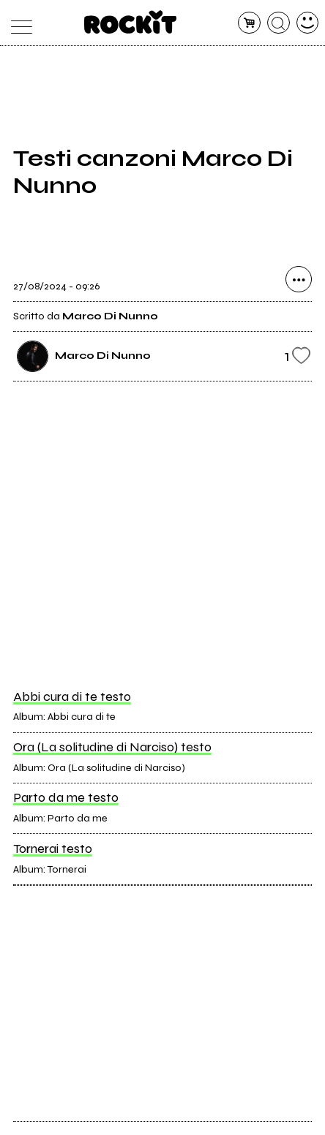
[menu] (18, 23)
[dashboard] (307, 23)
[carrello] (249, 23)
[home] (130, 22)
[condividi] (298, 279)
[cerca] (278, 23)
